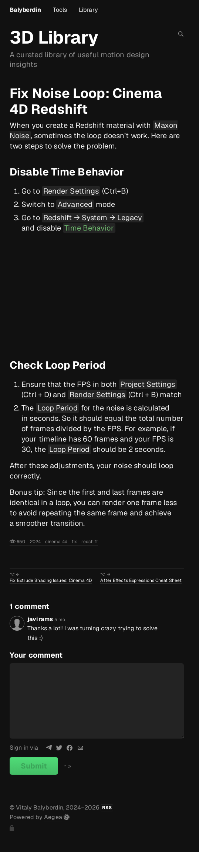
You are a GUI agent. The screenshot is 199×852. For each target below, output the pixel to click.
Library (88, 10)
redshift (89, 542)
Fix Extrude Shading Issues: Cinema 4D (51, 580)
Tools (60, 10)
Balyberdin (25, 10)
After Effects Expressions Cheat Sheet (141, 580)
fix (74, 542)
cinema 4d (56, 542)
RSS (107, 808)
